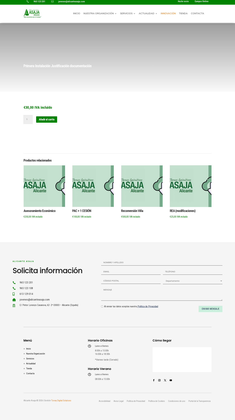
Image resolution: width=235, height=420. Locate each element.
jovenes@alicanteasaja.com (71, 1)
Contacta (197, 13)
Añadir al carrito (46, 119)
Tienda (183, 13)
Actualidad (146, 13)
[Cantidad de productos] (28, 119)
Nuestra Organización (98, 13)
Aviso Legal (118, 401)
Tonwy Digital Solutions (61, 400)
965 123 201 (39, 1)
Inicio (76, 13)
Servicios (126, 13)
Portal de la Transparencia (200, 401)
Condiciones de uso (176, 401)
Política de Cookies (156, 401)
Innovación (168, 13)
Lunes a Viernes (102, 346)
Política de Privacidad (136, 401)
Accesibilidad (104, 401)
